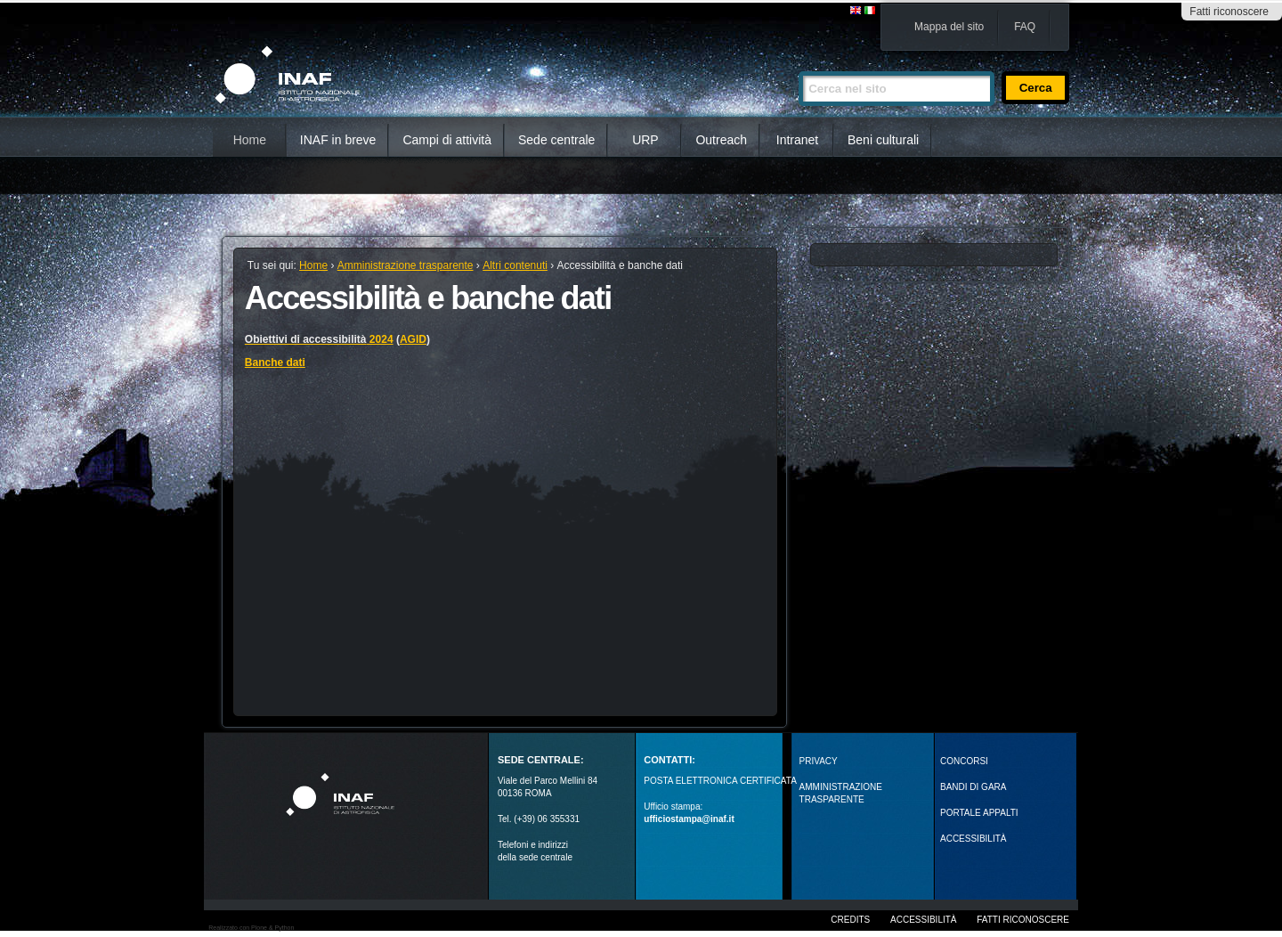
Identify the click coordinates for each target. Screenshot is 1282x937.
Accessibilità (923, 920)
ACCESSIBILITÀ (973, 838)
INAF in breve (338, 140)
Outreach (721, 140)
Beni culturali (883, 140)
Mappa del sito (949, 26)
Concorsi (964, 761)
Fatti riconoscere (1229, 11)
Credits (850, 920)
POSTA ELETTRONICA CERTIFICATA (720, 781)
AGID (413, 339)
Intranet (797, 140)
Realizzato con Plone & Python (251, 928)
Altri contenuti (515, 265)
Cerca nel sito (798, 63)
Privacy (818, 761)
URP (645, 140)
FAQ (1024, 26)
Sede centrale (556, 140)
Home (249, 140)
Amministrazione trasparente (405, 265)
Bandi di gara (973, 787)
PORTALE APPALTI (979, 813)
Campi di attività (446, 140)
